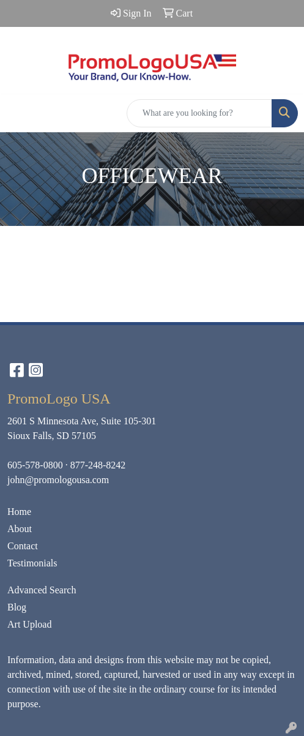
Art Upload (29, 624)
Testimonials (32, 563)
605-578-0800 (35, 465)
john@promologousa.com (58, 480)
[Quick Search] (199, 113)
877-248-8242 (98, 465)
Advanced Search (41, 590)
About (19, 529)
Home (19, 511)
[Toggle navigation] (19, 113)
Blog (16, 607)
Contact (22, 546)
